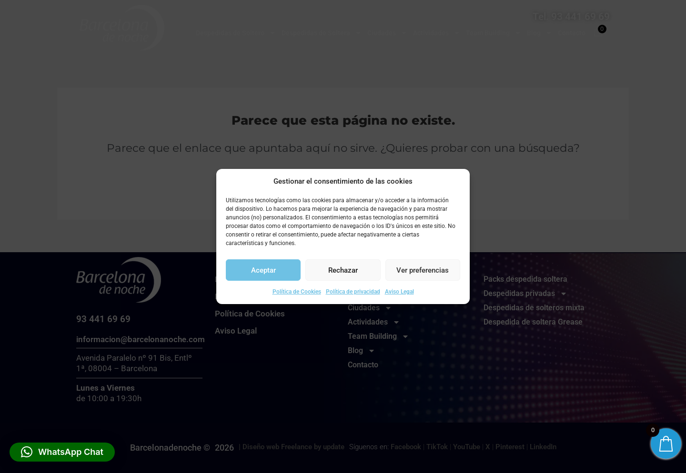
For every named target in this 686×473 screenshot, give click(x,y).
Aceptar (263, 270)
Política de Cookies (296, 291)
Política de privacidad (353, 291)
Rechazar (343, 270)
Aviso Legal (399, 291)
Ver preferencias (422, 270)
